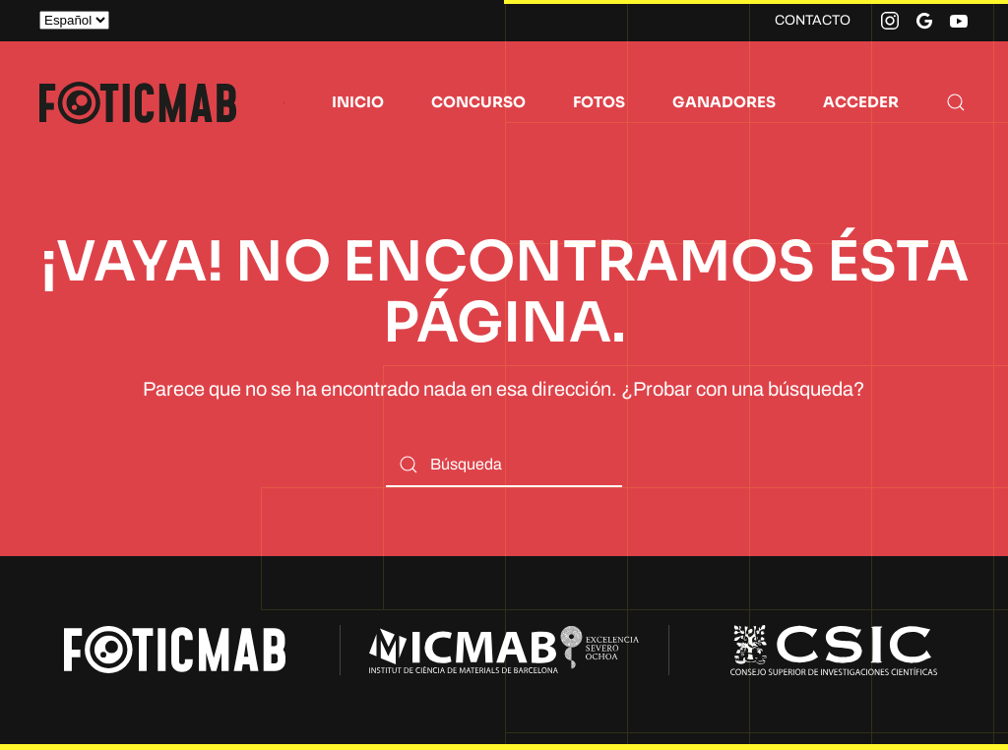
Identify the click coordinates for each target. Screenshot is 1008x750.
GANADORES (724, 102)
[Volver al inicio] (137, 102)
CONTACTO (812, 20)
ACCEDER (861, 102)
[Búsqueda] (504, 465)
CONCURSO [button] (478, 102)
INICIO (358, 102)
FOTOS (599, 102)
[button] (956, 102)
